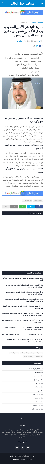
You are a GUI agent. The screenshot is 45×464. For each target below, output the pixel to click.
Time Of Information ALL (26, 456)
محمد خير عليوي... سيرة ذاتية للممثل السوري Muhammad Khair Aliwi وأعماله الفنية (24, 300)
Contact (16, 459)
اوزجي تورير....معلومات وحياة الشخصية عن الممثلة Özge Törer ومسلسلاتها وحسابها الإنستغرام (22, 314)
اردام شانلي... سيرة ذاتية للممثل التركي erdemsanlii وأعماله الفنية (23, 279)
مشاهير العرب (27, 200)
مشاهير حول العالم (22, 3)
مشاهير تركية (28, 356)
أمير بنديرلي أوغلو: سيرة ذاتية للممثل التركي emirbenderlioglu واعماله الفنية (22, 321)
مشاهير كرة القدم (37, 394)
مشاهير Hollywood (36, 353)
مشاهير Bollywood (37, 405)
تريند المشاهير (38, 372)
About (23, 459)
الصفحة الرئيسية (37, 22)
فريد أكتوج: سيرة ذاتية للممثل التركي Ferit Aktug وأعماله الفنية (22, 334)
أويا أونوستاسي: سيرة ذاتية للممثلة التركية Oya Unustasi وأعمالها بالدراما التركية (24, 293)
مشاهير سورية (38, 391)
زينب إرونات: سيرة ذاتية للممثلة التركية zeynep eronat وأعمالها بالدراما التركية (22, 307)
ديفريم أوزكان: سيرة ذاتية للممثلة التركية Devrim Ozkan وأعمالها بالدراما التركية (25, 341)
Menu (42, 3)
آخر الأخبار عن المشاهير (35, 369)
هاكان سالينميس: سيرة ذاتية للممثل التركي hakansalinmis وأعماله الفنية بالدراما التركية (24, 328)
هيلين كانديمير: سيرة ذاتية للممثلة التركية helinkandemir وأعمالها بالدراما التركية (24, 286)
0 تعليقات (20, 41)
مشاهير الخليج (25, 22)
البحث (3, 3)
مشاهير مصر (39, 402)
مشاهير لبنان (39, 398)
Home (29, 459)
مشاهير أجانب (25, 353)
